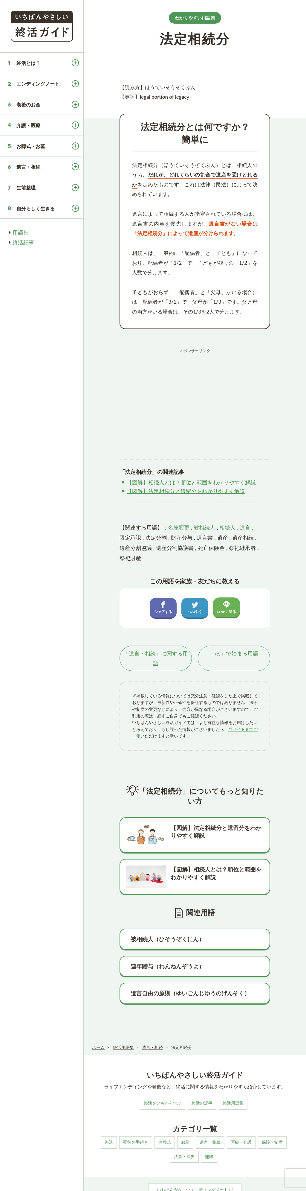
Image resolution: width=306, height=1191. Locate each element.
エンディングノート (37, 83)
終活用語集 (233, 1071)
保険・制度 (272, 1110)
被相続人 (204, 527)
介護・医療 (28, 125)
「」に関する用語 (155, 658)
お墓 (185, 1110)
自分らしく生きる (35, 208)
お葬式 (164, 1110)
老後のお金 (28, 104)
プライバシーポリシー (150, 1180)
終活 (109, 1110)
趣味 (209, 1124)
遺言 (245, 527)
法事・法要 (184, 1124)
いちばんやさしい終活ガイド (280, 1181)
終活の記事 (202, 1071)
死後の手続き (135, 1110)
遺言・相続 (28, 167)
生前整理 (26, 187)
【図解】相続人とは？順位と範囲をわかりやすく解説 (191, 482)
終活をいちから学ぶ (162, 1071)
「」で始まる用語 (234, 653)
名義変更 (178, 527)
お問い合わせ (187, 1180)
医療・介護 (241, 1110)
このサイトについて (107, 1180)
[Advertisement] (195, 398)
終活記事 (23, 242)
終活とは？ (28, 63)
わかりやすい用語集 (195, 17)
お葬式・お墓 (30, 146)
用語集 (21, 232)
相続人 (227, 527)
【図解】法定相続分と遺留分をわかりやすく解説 (186, 491)
